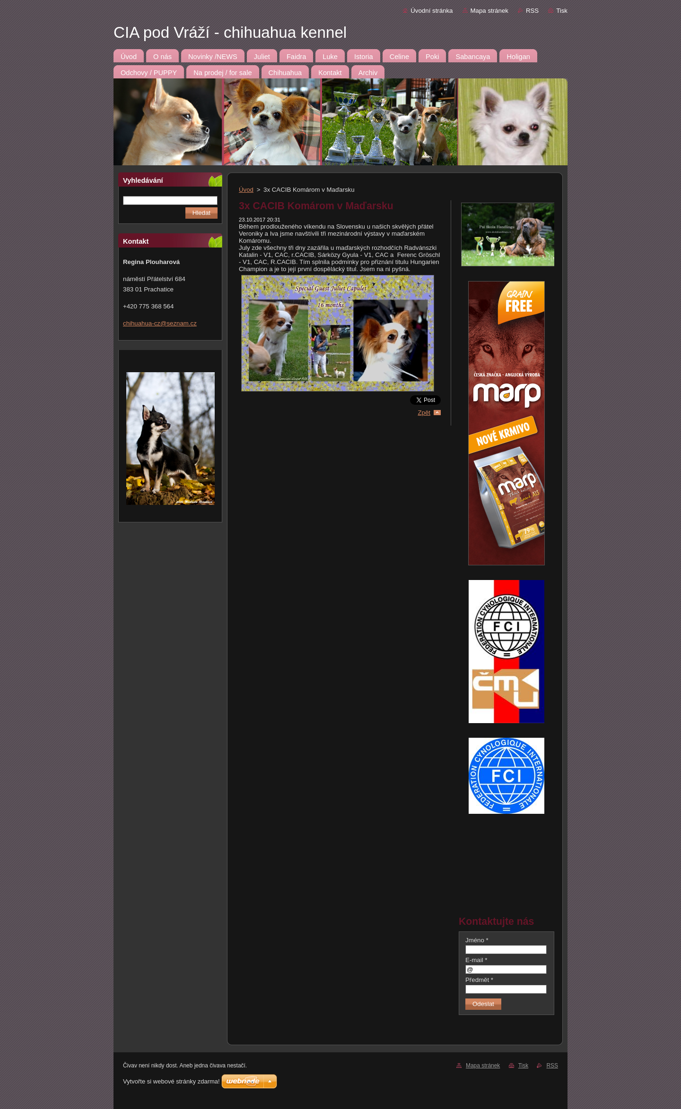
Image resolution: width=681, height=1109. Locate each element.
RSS (532, 10)
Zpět (424, 412)
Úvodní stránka (431, 10)
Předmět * (479, 979)
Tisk (562, 10)
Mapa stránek (489, 10)
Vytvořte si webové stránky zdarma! (171, 1081)
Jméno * (477, 940)
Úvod (246, 189)
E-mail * (476, 960)
